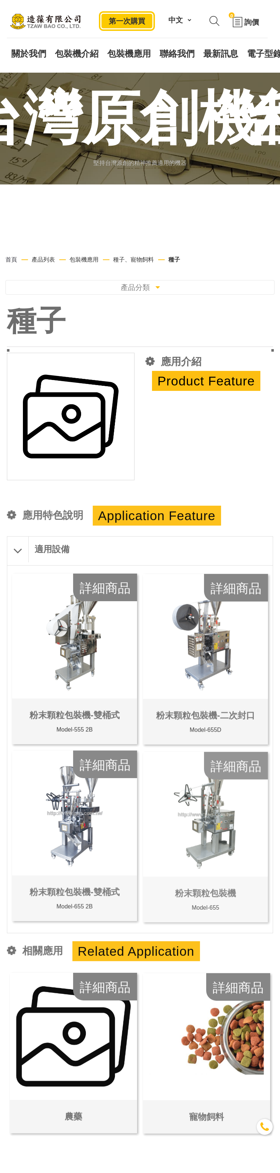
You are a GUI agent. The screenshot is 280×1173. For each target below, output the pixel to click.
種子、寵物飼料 (133, 259)
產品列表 (43, 259)
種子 (174, 259)
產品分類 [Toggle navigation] (140, 287)
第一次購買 (127, 21)
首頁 (11, 259)
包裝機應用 (84, 259)
